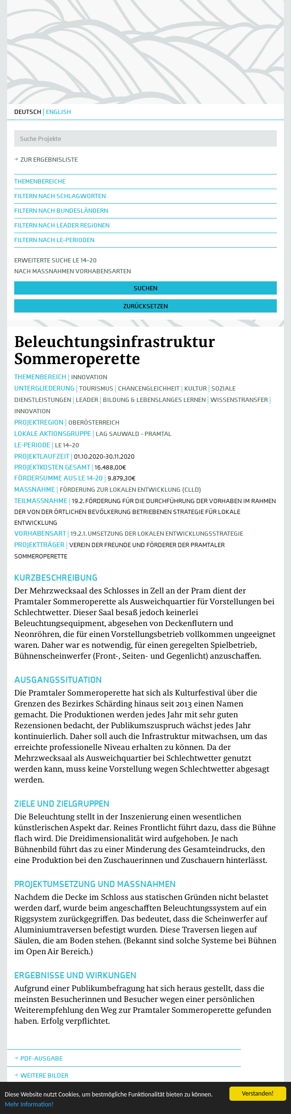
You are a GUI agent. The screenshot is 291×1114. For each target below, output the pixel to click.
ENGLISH (58, 112)
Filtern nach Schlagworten (60, 196)
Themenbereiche (39, 181)
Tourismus (96, 388)
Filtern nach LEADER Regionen (61, 225)
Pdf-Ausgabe (41, 1058)
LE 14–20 (67, 445)
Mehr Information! (29, 1104)
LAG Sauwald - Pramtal (134, 434)
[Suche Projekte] (145, 139)
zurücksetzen (145, 306)
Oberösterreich (93, 422)
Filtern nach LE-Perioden (54, 240)
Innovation (89, 377)
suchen (145, 288)
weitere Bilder (44, 1075)
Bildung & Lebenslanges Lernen (155, 400)
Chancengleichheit (149, 388)
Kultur (195, 388)
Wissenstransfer (239, 400)
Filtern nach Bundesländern (61, 211)
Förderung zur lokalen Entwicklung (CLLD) (130, 490)
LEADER (87, 400)
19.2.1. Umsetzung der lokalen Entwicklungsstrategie (157, 534)
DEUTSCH (27, 112)
